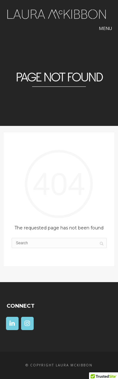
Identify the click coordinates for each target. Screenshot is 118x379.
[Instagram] (27, 323)
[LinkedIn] (12, 323)
